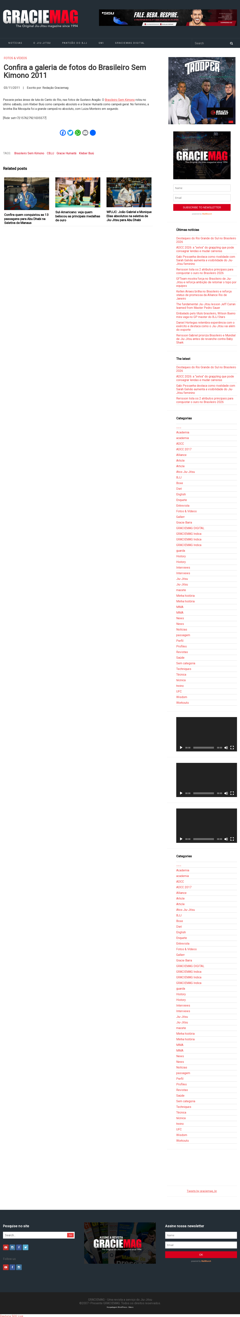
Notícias (15, 43)
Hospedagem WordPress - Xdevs (120, 1307)
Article (180, 460)
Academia (182, 432)
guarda (180, 550)
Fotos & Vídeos (15, 58)
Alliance (181, 455)
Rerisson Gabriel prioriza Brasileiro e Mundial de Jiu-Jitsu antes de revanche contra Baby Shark (206, 339)
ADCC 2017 (183, 449)
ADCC (180, 443)
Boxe (179, 483)
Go (70, 1235)
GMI (101, 43)
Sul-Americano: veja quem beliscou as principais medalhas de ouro (77, 216)
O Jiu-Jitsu (42, 43)
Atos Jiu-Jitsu (185, 472)
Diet (179, 488)
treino (180, 686)
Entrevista (182, 505)
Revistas (182, 652)
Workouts (182, 702)
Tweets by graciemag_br (202, 1191)
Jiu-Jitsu (182, 579)
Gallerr (180, 517)
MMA (179, 607)
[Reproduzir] (181, 748)
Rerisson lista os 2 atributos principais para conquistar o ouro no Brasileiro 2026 (204, 271)
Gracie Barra (184, 522)
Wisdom (181, 697)
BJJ (179, 477)
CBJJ (50, 153)
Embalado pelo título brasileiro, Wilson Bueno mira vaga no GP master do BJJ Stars (206, 315)
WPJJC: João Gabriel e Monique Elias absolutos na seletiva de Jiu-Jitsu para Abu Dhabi (129, 216)
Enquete (181, 500)
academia (182, 438)
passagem (183, 635)
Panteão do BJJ (74, 43)
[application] (206, 734)
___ (178, 427)
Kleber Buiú (86, 153)
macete (181, 590)
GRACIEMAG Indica (188, 534)
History (181, 556)
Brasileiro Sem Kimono (120, 100)
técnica (181, 680)
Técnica (181, 674)
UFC (179, 691)
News (180, 618)
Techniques (183, 669)
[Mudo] (226, 748)
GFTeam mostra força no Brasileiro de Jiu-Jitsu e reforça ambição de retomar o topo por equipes (206, 282)
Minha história (185, 595)
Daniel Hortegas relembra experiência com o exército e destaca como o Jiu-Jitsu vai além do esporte (205, 326)
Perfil (179, 641)
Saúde (180, 657)
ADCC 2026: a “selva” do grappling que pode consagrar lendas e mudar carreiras (205, 249)
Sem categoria (185, 663)
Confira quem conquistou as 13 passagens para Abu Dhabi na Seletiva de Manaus (26, 219)
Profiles (181, 646)
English (181, 494)
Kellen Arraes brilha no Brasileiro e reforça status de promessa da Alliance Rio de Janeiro (204, 295)
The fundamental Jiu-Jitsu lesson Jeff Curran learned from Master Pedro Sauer (206, 306)
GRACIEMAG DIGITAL (130, 43)
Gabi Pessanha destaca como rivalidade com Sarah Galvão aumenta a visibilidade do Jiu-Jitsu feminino (205, 260)
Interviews (183, 567)
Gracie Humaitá (66, 153)
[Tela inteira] (232, 748)
